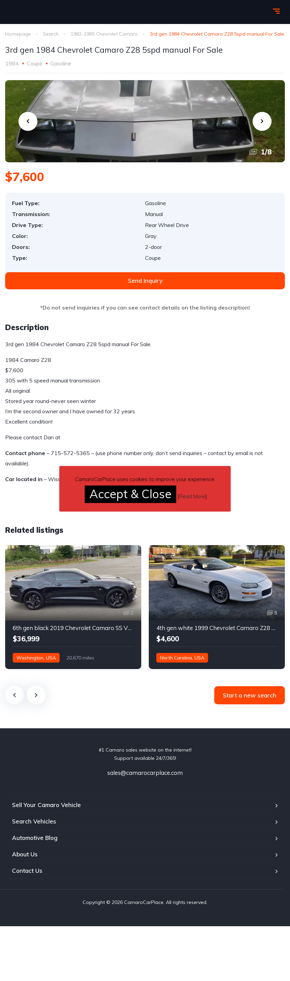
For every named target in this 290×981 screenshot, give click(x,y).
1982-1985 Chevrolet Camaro (104, 34)
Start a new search (249, 695)
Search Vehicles (34, 821)
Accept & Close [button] (130, 494)
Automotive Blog (35, 837)
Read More (192, 496)
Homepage (18, 34)
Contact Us (27, 870)
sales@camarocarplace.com (145, 772)
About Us (25, 854)
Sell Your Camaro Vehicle (46, 804)
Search (51, 34)
